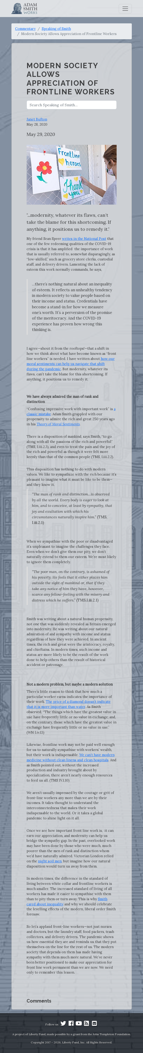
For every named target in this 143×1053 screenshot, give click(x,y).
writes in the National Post (84, 238)
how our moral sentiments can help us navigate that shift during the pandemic (71, 363)
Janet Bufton (37, 119)
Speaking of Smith (56, 28)
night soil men (50, 861)
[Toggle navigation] (125, 8)
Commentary (25, 28)
